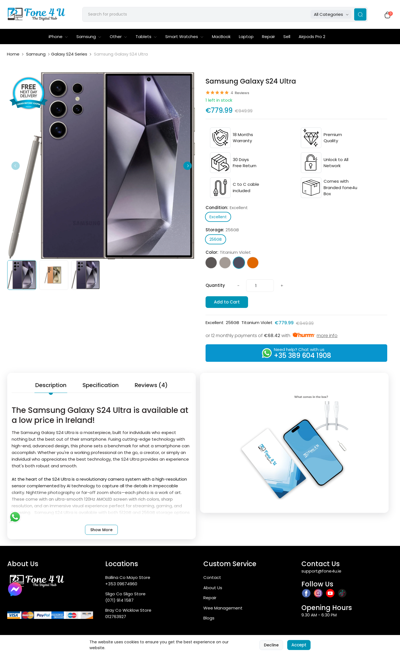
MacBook (221, 38)
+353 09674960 (121, 585)
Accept (298, 645)
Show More (101, 531)
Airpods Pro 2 (312, 38)
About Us (212, 589)
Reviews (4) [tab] (151, 386)
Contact (212, 578)
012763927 (115, 618)
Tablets (146, 38)
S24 (125, 460)
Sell (286, 38)
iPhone (58, 38)
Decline (271, 645)
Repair (268, 38)
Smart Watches (184, 38)
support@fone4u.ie (321, 572)
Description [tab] (50, 386)
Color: (228, 253)
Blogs (208, 619)
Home (13, 55)
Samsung (88, 38)
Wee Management (222, 609)
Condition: (227, 209)
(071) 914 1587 (119, 601)
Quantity (215, 287)
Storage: (222, 231)
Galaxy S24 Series (69, 55)
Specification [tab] (100, 386)
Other (118, 38)
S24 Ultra (61, 480)
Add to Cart (227, 303)
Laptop (246, 38)
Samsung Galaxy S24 (42, 433)
